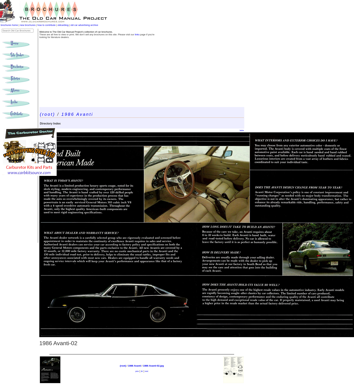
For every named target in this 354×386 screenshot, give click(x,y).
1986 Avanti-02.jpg (153, 365)
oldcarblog (63, 25)
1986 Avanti (77, 114)
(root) (47, 114)
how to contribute (46, 25)
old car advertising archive (84, 25)
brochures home (9, 25)
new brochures (27, 25)
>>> (242, 130)
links (137, 34)
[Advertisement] (141, 80)
